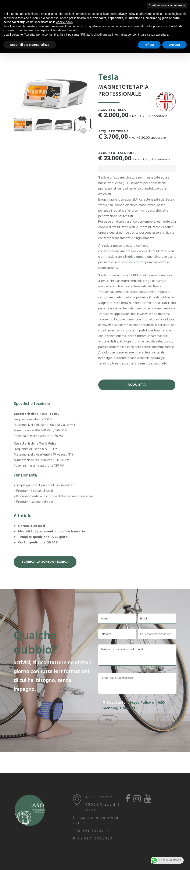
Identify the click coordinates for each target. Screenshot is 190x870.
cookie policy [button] (64, 22)
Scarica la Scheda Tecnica (45, 562)
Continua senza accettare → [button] (167, 5)
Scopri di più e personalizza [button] (29, 44)
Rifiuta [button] (149, 44)
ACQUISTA (137, 385)
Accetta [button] (174, 44)
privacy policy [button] (126, 13)
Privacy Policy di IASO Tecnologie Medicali (133, 705)
